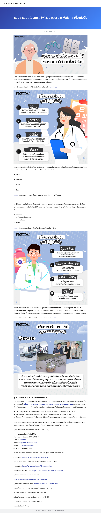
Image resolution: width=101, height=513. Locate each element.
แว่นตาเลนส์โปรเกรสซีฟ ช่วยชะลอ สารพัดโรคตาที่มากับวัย (50, 17)
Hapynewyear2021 (14, 3)
